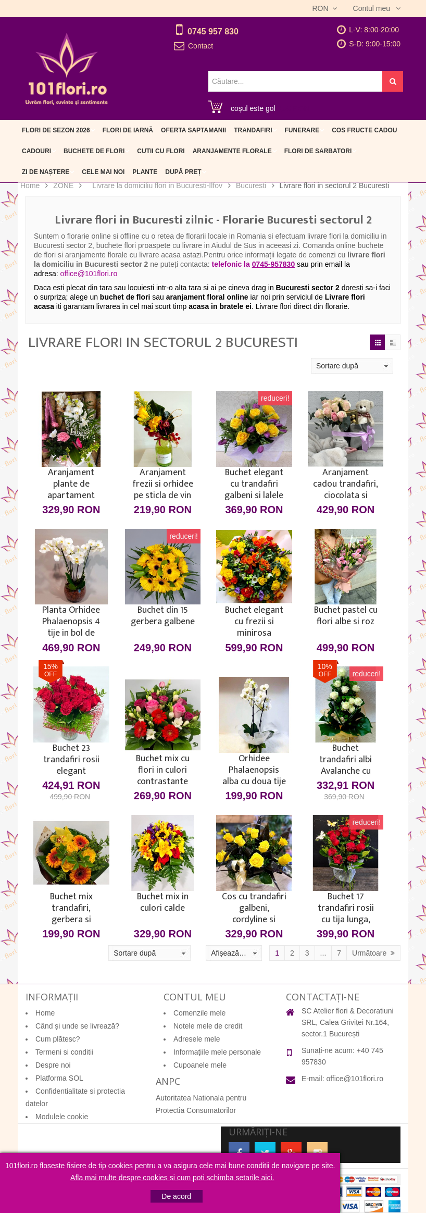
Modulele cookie (61, 1116)
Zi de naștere (45, 172)
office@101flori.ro (354, 1078)
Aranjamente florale (232, 151)
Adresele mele (196, 1039)
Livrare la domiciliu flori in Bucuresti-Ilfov (157, 185)
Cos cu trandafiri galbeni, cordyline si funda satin (254, 908)
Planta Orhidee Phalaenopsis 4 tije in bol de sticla (71, 621)
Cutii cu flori (160, 151)
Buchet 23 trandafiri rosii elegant (71, 759)
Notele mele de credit (207, 1026)
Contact (200, 46)
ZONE (63, 185)
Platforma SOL (59, 1078)
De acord (176, 1196)
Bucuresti (251, 185)
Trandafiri (253, 130)
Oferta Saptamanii (193, 130)
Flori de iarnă (128, 130)
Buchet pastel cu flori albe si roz (346, 616)
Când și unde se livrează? (77, 1026)
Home (30, 185)
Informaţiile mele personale (217, 1052)
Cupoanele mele (200, 1065)
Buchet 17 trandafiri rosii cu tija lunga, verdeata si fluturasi (346, 908)
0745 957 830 (213, 31)
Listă (392, 342)
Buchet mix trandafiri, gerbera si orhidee (71, 908)
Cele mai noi (103, 172)
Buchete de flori (94, 151)
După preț (183, 172)
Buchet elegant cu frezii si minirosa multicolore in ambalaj (254, 621)
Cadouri (36, 151)
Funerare (301, 130)
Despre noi (53, 1065)
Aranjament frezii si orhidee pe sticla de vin (162, 484)
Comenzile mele (199, 1013)
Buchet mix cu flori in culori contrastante (163, 770)
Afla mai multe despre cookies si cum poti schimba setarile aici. (172, 1177)
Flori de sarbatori (318, 151)
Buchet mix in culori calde (163, 903)
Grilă (377, 342)
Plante (144, 172)
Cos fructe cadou (364, 130)
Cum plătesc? (57, 1039)
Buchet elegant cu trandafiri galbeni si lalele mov (253, 484)
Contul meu (372, 8)
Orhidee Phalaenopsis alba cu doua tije (254, 770)
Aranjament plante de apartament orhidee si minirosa (71, 484)
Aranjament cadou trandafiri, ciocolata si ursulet (345, 484)
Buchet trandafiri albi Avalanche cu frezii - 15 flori (345, 759)
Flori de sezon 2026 (56, 130)
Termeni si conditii (64, 1052)
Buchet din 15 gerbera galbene (163, 616)
